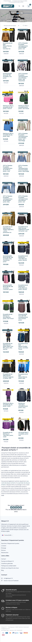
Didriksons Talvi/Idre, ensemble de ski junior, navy (23, 405)
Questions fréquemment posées (10, 543)
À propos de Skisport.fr (7, 561)
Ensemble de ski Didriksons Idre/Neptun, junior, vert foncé (8, 316)
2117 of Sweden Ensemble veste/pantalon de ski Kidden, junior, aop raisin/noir (23, 77)
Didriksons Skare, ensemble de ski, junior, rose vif (8, 107)
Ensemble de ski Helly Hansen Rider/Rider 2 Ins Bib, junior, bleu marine (8, 346)
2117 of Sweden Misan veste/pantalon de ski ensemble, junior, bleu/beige (23, 168)
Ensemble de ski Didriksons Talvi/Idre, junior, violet (8, 434)
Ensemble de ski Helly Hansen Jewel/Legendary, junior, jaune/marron (8, 229)
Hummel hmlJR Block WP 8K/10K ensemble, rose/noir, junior (8, 287)
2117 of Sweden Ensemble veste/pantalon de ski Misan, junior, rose (7, 168)
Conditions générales (7, 563)
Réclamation (4, 552)
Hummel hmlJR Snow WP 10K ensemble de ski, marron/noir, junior (23, 317)
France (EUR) (6, 535)
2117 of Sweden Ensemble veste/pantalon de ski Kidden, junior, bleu (7, 199)
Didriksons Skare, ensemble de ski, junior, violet (8, 405)
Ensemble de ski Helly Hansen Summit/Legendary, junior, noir (8, 376)
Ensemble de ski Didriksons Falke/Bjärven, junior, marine (23, 287)
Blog (2, 570)
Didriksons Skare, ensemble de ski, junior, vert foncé (23, 107)
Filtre (25, 25)
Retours (3, 550)
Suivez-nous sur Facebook (9, 580)
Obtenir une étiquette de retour (10, 568)
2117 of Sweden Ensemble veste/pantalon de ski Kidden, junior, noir (23, 46)
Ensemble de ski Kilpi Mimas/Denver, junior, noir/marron (7, 46)
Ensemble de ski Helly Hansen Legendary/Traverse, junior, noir (23, 229)
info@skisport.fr (7, 578)
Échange (3, 548)
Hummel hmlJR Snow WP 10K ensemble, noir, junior (7, 76)
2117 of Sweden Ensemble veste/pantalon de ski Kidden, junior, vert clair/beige (23, 137)
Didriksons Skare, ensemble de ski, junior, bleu (8, 135)
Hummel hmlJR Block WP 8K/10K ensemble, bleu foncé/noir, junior (8, 258)
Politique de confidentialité (8, 566)
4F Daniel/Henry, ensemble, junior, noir (23, 434)
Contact (3, 559)
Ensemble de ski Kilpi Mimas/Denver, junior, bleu (23, 376)
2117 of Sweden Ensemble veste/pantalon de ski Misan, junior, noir (23, 199)
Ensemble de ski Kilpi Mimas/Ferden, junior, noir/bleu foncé (23, 346)
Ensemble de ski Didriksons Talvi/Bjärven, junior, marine (23, 258)
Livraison (3, 546)
